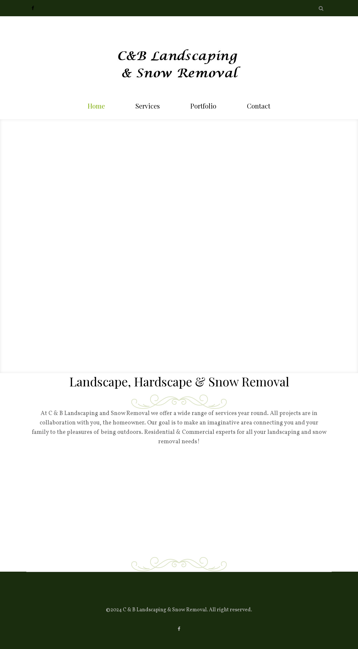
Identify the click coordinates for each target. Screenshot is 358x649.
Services (147, 105)
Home (96, 105)
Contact (258, 105)
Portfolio (203, 105)
